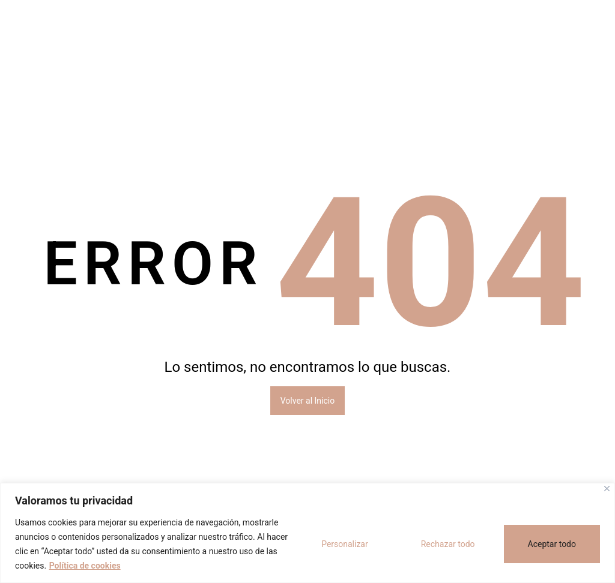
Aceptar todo (552, 544)
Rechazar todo (448, 544)
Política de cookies (85, 565)
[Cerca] (607, 488)
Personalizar (344, 544)
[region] (307, 533)
